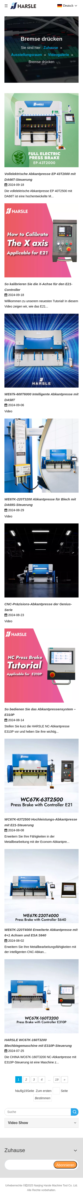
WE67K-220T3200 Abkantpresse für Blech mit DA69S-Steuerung (40, 502)
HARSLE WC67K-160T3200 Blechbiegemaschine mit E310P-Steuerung (38, 1042)
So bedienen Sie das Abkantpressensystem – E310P (40, 712)
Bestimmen (42, 1098)
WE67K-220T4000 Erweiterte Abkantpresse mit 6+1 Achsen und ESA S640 (40, 932)
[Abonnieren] (65, 1164)
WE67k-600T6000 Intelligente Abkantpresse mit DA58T (41, 397)
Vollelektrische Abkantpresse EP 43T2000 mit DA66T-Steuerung (40, 176)
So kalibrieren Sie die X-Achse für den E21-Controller (38, 287)
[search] (29, 1165)
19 (57, 1079)
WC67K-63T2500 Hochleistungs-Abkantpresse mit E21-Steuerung (40, 822)
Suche (74, 1112)
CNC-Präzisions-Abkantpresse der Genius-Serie (38, 607)
